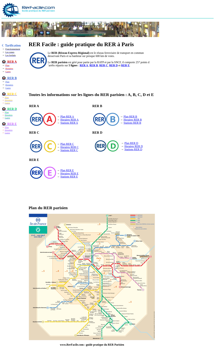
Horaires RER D (133, 146)
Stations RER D (133, 149)
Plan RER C (67, 144)
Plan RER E (67, 170)
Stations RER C (69, 150)
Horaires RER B (133, 119)
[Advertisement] (126, 10)
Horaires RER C (69, 147)
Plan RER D (131, 143)
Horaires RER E (69, 173)
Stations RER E (69, 176)
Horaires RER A (69, 119)
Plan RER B (130, 116)
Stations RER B (132, 122)
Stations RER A (69, 122)
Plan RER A (67, 116)
